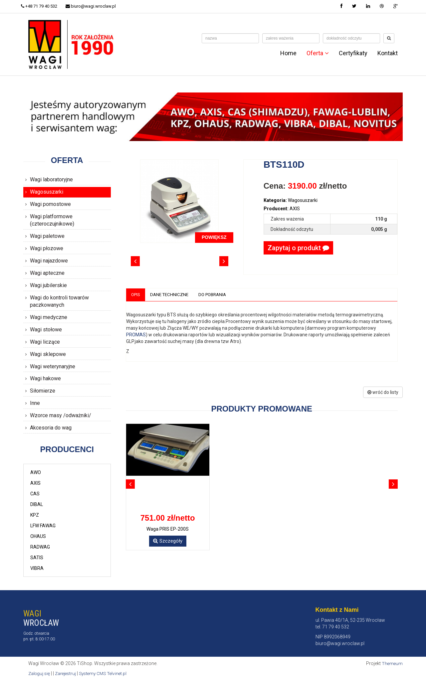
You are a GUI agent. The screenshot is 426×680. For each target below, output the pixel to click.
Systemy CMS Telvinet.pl (107, 673)
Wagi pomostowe (50, 204)
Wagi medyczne (48, 317)
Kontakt (387, 53)
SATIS (36, 557)
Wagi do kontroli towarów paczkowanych (59, 301)
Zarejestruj (67, 673)
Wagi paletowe (47, 236)
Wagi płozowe (46, 248)
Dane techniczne (171, 294)
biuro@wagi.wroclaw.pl (95, 6)
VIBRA (37, 568)
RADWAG (40, 547)
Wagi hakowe (45, 378)
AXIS (35, 483)
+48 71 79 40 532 (41, 6)
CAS (35, 493)
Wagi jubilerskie (48, 285)
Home (288, 53)
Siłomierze (42, 391)
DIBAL (36, 504)
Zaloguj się (39, 673)
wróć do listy (382, 392)
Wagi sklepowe (48, 354)
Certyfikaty (353, 53)
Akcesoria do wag (51, 428)
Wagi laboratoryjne (51, 179)
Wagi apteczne (47, 273)
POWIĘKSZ (214, 237)
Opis (136, 294)
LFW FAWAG (43, 525)
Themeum (392, 663)
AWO (35, 472)
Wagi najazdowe (49, 260)
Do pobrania (217, 294)
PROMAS (136, 335)
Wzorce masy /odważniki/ (60, 415)
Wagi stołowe (46, 329)
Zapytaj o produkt (298, 248)
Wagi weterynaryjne (52, 366)
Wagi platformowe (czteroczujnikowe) (52, 220)
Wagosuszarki (46, 192)
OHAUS (38, 536)
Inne (35, 403)
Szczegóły (167, 541)
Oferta (318, 53)
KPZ (34, 515)
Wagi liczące (45, 342)
